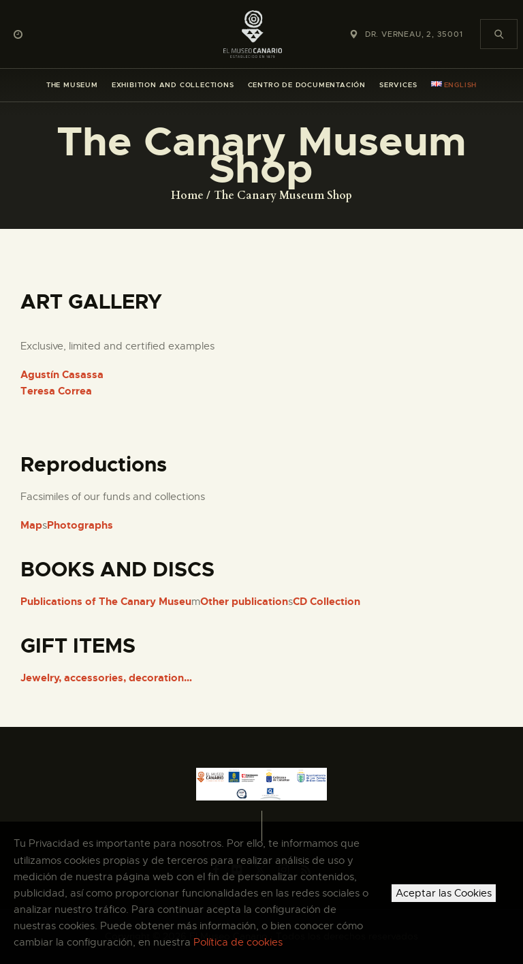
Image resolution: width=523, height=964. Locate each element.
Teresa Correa (56, 391)
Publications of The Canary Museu (105, 601)
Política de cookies (238, 942)
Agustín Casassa (62, 375)
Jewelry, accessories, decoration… (106, 678)
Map (31, 525)
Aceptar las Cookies (444, 893)
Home (187, 195)
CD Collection (326, 601)
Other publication (244, 601)
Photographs (80, 525)
